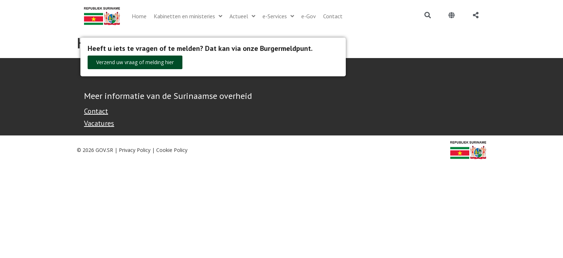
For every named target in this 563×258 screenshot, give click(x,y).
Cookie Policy (171, 150)
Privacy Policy (134, 150)
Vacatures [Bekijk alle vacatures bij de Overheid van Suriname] (99, 123)
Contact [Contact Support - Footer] (96, 111)
